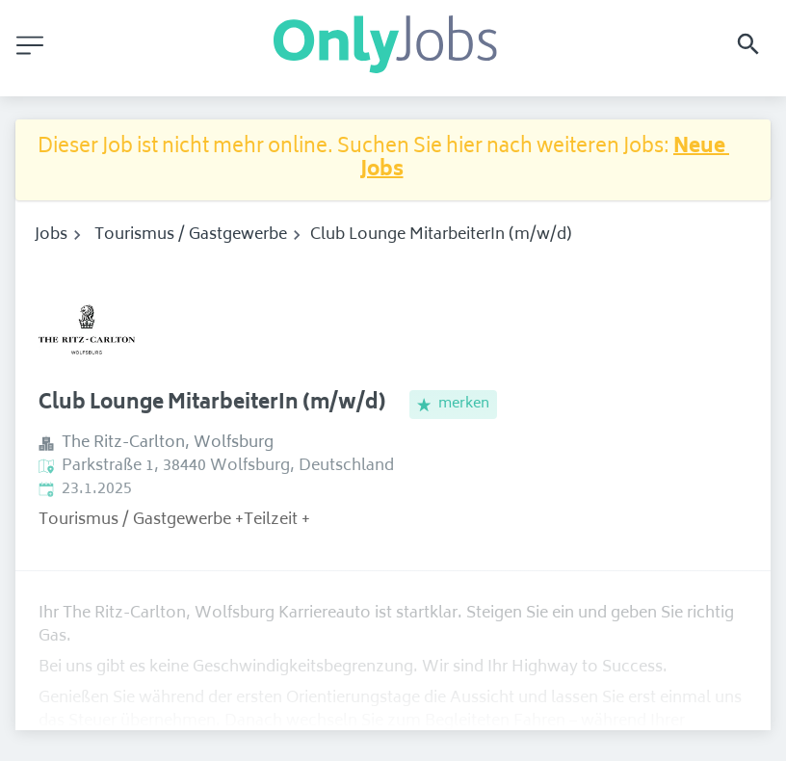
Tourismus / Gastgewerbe (190, 235)
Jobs (51, 235)
